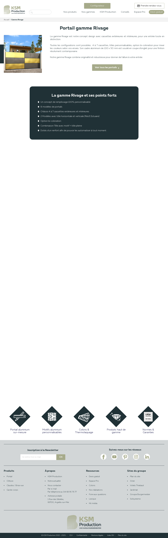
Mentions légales (97, 535)
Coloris (92, 485)
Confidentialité (82, 535)
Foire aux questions (97, 494)
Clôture (10, 481)
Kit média (93, 503)
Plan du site (135, 476)
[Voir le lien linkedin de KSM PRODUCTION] (147, 457)
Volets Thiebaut (137, 485)
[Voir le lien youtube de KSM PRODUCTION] (114, 457)
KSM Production (55, 476)
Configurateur (97, 6)
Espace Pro (94, 481)
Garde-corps (12, 490)
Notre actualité (54, 481)
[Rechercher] (44, 12)
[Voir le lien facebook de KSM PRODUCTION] (103, 457)
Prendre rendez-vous (151, 6)
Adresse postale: (63, 499)
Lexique (92, 499)
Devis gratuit (94, 476)
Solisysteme (135, 499)
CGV (71, 535)
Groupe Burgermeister (140, 494)
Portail (9, 476)
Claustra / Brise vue (15, 485)
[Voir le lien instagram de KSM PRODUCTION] (136, 457)
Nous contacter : (63, 487)
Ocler (132, 481)
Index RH (110, 535)
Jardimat (134, 490)
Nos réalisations (95, 490)
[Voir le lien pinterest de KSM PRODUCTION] (125, 457)
